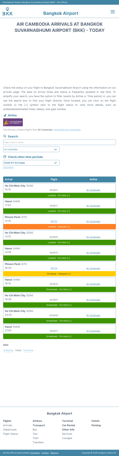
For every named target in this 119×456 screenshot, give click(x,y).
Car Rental (68, 425)
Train (35, 438)
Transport (39, 425)
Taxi (35, 433)
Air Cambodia (93, 190)
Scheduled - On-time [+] (58, 289)
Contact (45, 453)
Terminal (67, 420)
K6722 (54, 221)
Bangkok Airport (60, 13)
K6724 (54, 268)
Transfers (38, 442)
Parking (96, 425)
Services (67, 433)
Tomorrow (28, 350)
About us (54, 453)
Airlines (37, 420)
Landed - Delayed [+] (59, 226)
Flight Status (10, 433)
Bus (35, 429)
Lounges (67, 438)
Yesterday (8, 350)
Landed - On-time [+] (59, 195)
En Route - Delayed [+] (59, 273)
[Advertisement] (59, 60)
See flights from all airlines (67, 129)
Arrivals (7, 425)
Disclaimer (35, 453)
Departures (9, 429)
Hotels (96, 420)
